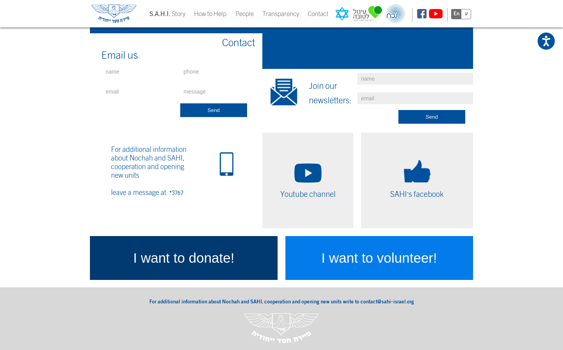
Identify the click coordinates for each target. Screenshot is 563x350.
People (244, 13)
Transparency (280, 13)
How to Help (210, 13)
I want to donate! (184, 257)
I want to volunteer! (379, 257)
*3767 (176, 192)
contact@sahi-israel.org (387, 302)
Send (214, 110)
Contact (318, 13)
